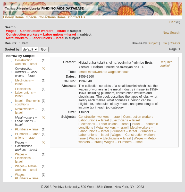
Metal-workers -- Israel (112, 127)
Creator (175, 43)
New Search (171, 33)
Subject (153, 43)
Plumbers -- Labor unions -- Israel (27, 135)
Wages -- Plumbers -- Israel (27, 176)
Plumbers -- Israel (27, 129)
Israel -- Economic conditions (27, 102)
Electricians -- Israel (126, 120)
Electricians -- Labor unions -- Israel (25, 92)
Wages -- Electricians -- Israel (24, 158)
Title (164, 43)
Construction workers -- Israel (26, 62)
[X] (43, 68)
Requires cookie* (166, 64)
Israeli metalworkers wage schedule (104, 72)
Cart (172, 22)
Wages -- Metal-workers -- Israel (26, 168)
